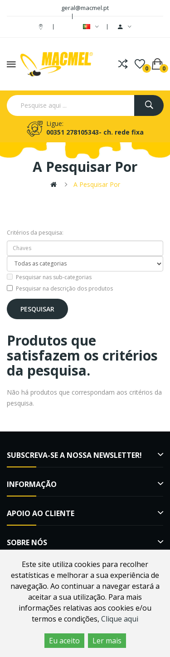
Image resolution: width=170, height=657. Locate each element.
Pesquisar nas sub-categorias (49, 277)
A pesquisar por (96, 184)
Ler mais (106, 641)
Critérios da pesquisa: (35, 232)
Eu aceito (64, 641)
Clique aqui (119, 619)
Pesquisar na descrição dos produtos (60, 288)
